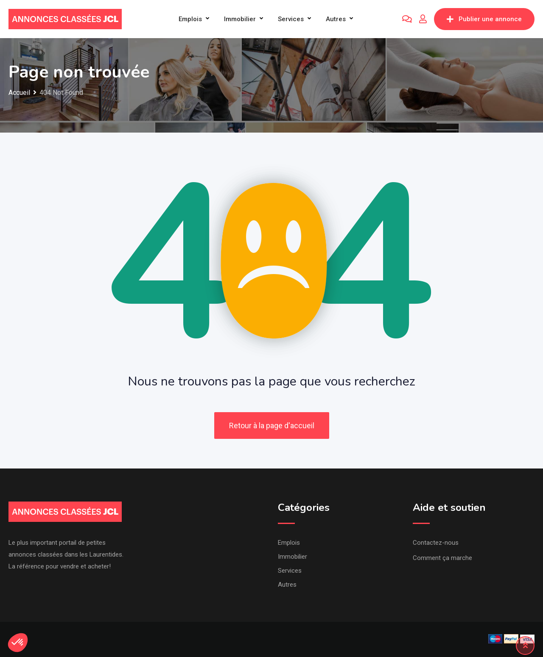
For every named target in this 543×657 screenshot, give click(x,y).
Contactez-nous (436, 542)
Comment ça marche (442, 558)
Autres (336, 19)
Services (291, 19)
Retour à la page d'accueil (271, 425)
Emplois (190, 19)
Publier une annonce (484, 19)
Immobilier (240, 19)
